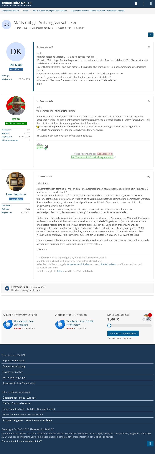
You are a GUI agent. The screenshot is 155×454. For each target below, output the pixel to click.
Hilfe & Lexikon (108, 264)
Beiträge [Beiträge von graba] (5, 133)
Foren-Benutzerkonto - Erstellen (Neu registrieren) (29, 408)
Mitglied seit (7, 79)
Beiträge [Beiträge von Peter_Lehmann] (5, 209)
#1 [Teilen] (148, 46)
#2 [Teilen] (148, 100)
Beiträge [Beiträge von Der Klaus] (5, 75)
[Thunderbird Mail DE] (17, 4)
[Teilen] (150, 34)
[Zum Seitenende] (150, 443)
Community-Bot (19, 286)
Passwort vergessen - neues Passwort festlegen (27, 420)
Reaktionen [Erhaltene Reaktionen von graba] (6, 129)
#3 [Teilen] (148, 176)
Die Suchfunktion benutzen (17, 403)
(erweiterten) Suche (78, 264)
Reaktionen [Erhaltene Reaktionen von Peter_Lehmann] (6, 205)
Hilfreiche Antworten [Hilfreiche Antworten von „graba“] (10, 140)
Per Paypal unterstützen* (123, 333)
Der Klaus (22, 27)
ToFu (59, 271)
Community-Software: (22, 441)
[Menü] (151, 4)
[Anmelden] (143, 4)
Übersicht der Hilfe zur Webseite (19, 397)
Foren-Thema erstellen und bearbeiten (23, 414)
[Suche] (136, 4)
